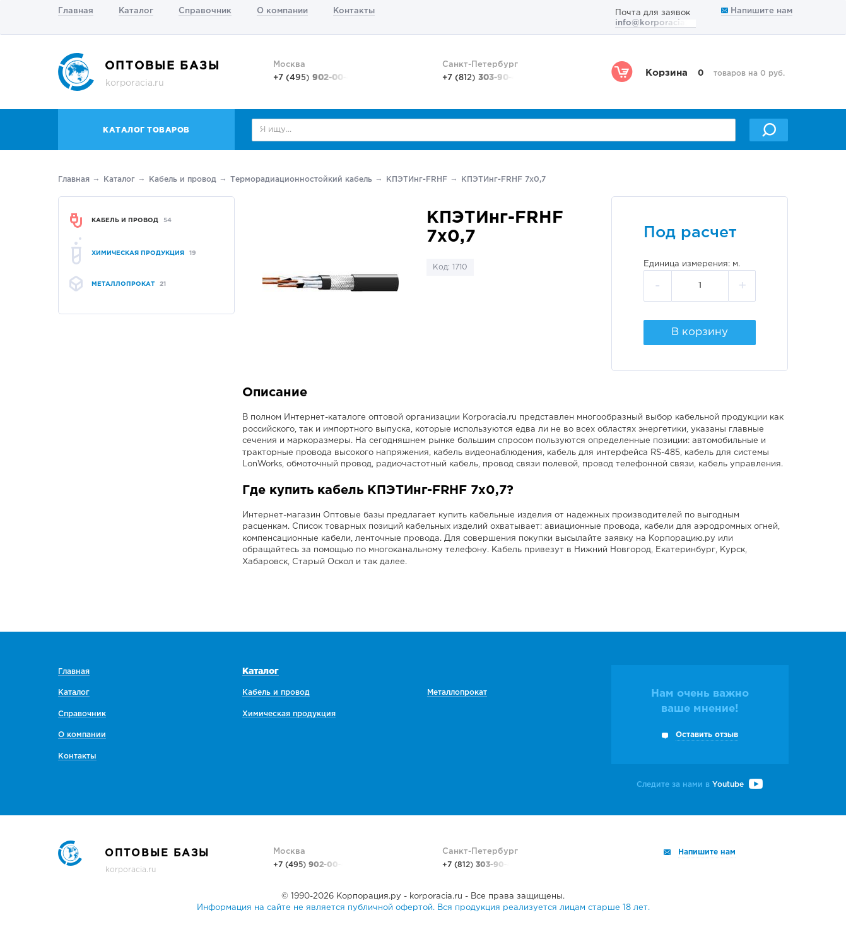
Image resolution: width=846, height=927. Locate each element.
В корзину (699, 332)
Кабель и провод (182, 179)
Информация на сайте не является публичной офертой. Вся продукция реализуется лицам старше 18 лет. (423, 907)
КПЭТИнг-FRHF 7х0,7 (503, 179)
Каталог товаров (146, 130)
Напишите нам (756, 11)
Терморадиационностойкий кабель (301, 179)
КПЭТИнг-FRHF (416, 179)
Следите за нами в (700, 784)
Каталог (136, 11)
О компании (282, 11)
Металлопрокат (457, 692)
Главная (75, 11)
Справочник (205, 11)
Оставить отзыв (707, 734)
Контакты (354, 11)
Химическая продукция (289, 714)
